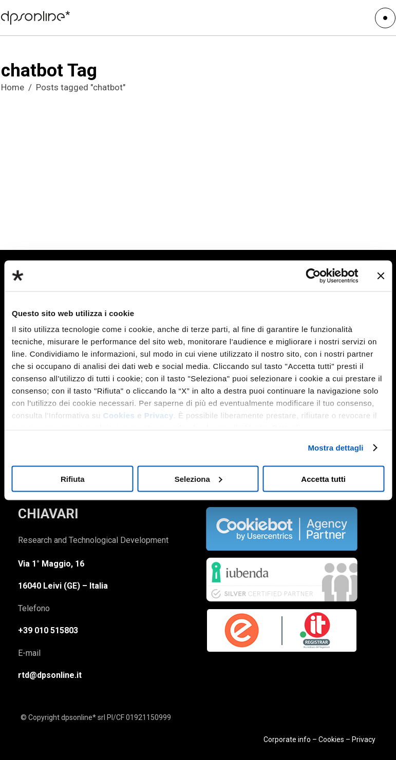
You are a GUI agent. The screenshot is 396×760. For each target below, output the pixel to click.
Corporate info (287, 739)
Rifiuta (73, 478)
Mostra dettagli (335, 447)
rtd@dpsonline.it (50, 675)
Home (12, 87)
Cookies (119, 415)
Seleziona (198, 478)
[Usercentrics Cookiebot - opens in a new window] (313, 275)
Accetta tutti (323, 478)
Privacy (159, 415)
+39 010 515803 (48, 630)
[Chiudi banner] (380, 275)
